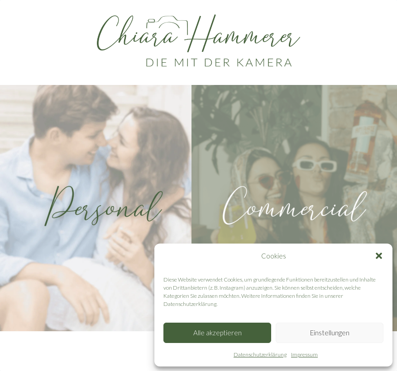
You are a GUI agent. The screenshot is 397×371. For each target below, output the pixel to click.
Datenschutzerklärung (260, 354)
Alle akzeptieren (217, 333)
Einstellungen (329, 333)
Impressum (304, 354)
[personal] (103, 208)
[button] (378, 255)
